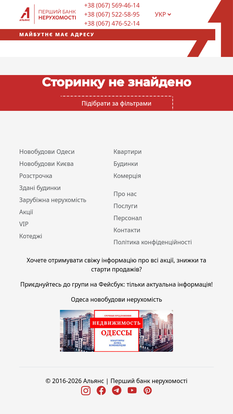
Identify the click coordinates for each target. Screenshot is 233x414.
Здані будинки (40, 188)
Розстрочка (35, 176)
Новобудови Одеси (47, 151)
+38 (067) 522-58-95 (111, 14)
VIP (24, 224)
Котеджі (30, 236)
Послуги (125, 206)
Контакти (126, 230)
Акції (26, 212)
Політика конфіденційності (152, 242)
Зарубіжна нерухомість (52, 200)
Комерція (127, 176)
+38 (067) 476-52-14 (111, 23)
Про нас (125, 194)
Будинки (125, 163)
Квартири (127, 151)
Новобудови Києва (46, 163)
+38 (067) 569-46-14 (111, 5)
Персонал (127, 218)
